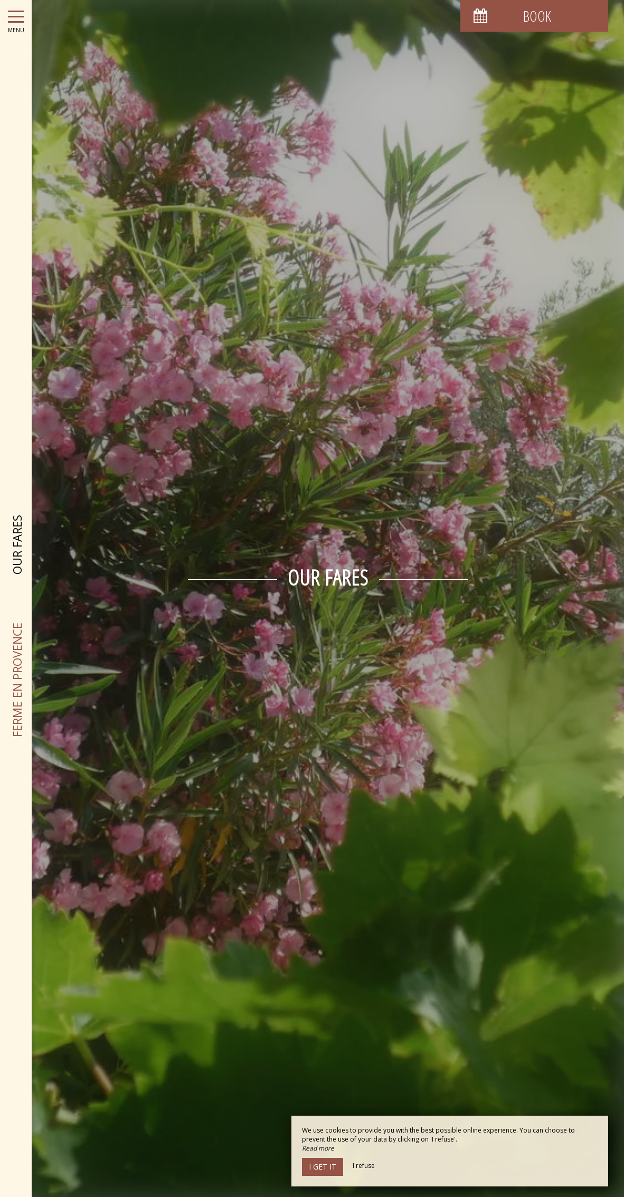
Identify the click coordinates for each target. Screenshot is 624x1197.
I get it (322, 1167)
